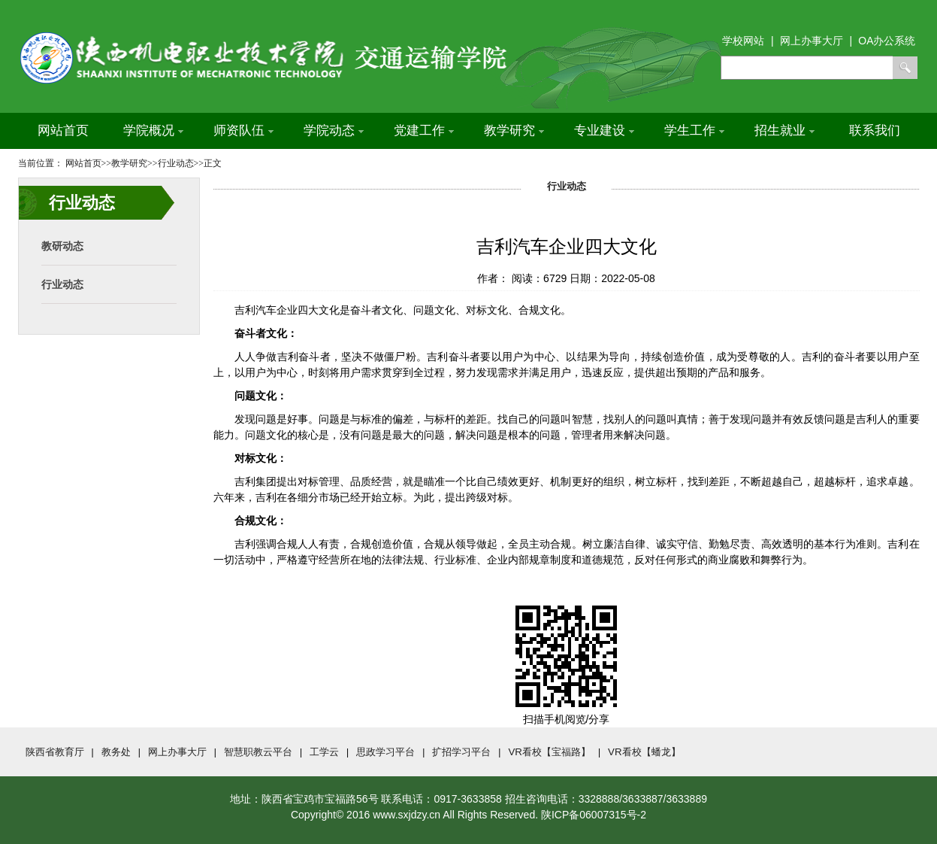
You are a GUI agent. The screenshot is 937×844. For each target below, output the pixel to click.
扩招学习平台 (461, 751)
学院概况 (153, 130)
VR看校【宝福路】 (549, 751)
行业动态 (62, 284)
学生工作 (694, 130)
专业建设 (604, 130)
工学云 (324, 751)
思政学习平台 (385, 751)
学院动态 (334, 130)
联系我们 (874, 130)
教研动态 (62, 246)
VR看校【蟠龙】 (644, 751)
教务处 (116, 751)
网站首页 (63, 130)
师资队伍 (243, 130)
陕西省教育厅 (55, 751)
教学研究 (514, 130)
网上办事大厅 (177, 751)
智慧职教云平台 (258, 751)
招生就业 (784, 130)
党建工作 (424, 130)
